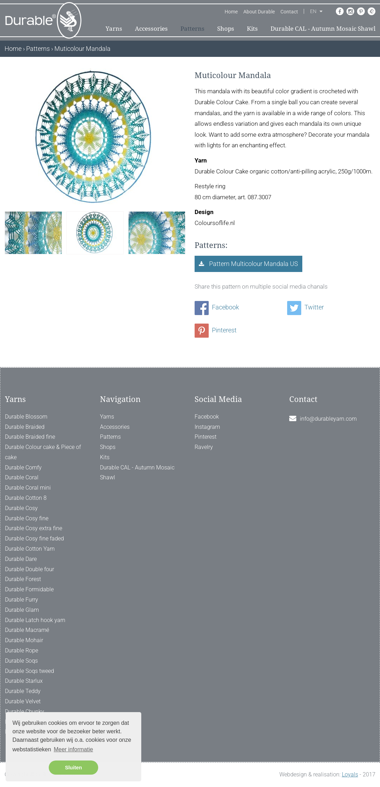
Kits (252, 28)
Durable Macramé (27, 630)
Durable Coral (21, 477)
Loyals (350, 774)
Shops (225, 28)
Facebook (217, 307)
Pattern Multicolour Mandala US (253, 263)
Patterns (192, 28)
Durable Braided (24, 427)
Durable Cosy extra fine (33, 528)
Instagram (207, 427)
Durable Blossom (26, 416)
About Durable (259, 11)
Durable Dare (21, 559)
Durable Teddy (23, 691)
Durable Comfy (23, 467)
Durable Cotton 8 (26, 498)
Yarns (114, 28)
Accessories (151, 28)
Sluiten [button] (73, 767)
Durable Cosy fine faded (34, 538)
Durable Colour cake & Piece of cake (43, 452)
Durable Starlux (24, 680)
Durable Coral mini (28, 487)
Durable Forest (23, 579)
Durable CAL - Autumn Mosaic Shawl (323, 28)
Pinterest (216, 330)
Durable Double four (29, 569)
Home (231, 11)
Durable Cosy (21, 508)
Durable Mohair (24, 640)
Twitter (305, 307)
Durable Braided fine (30, 436)
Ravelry (204, 447)
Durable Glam (22, 609)
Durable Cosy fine (26, 518)
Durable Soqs (21, 660)
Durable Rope (21, 650)
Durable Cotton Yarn (30, 548)
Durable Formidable (29, 589)
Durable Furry (21, 599)
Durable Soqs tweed (29, 671)
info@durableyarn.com (328, 418)
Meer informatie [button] (73, 749)
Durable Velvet (23, 701)
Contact (289, 11)
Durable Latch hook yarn (35, 620)
